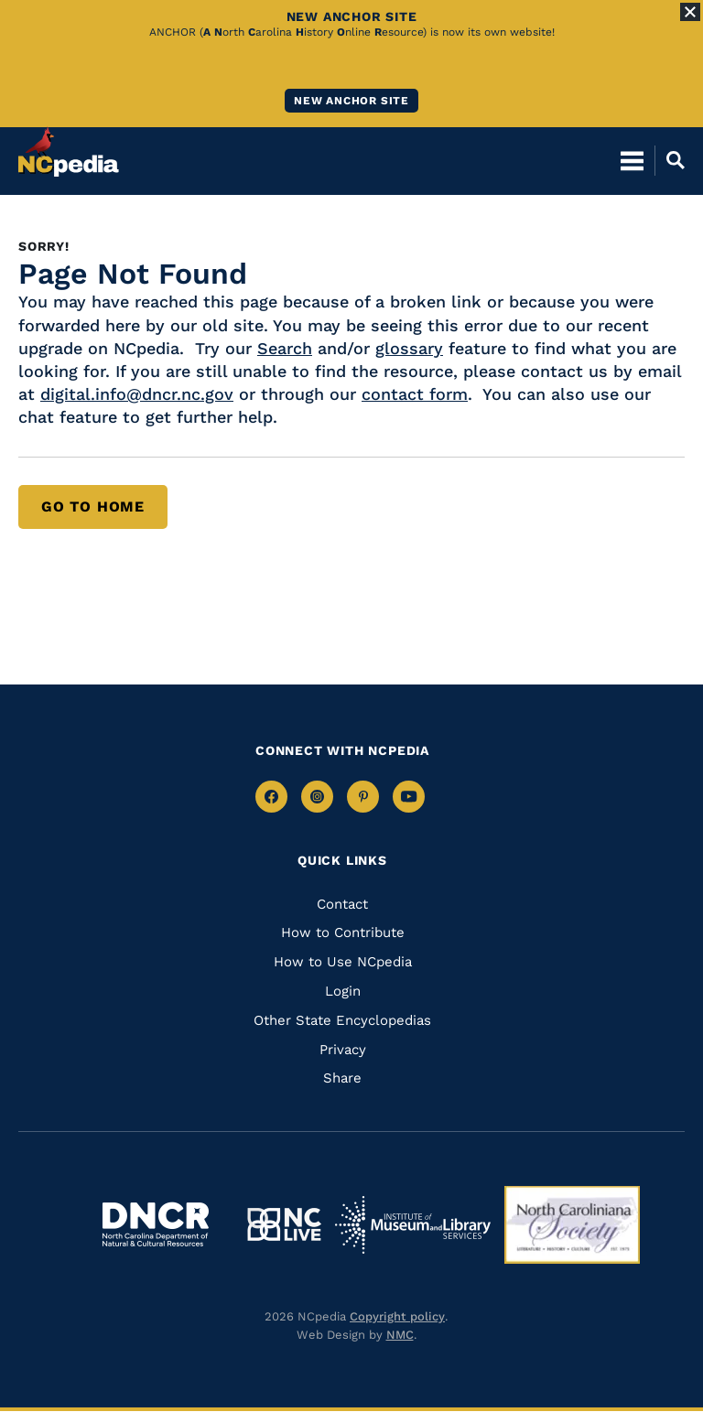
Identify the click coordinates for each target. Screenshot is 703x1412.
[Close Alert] (690, 12)
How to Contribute (343, 932)
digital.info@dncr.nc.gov (136, 394)
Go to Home (93, 506)
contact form (415, 394)
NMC (400, 1335)
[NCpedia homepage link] (68, 152)
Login (343, 991)
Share (342, 1078)
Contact (342, 904)
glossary (409, 348)
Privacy (342, 1049)
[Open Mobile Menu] (632, 160)
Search (284, 348)
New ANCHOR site (351, 100)
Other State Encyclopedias (342, 1020)
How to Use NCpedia (343, 962)
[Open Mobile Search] (669, 160)
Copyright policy (397, 1316)
